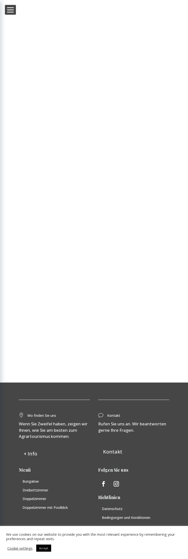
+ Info (30, 455)
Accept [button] (43, 548)
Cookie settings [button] (20, 548)
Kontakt (112, 453)
